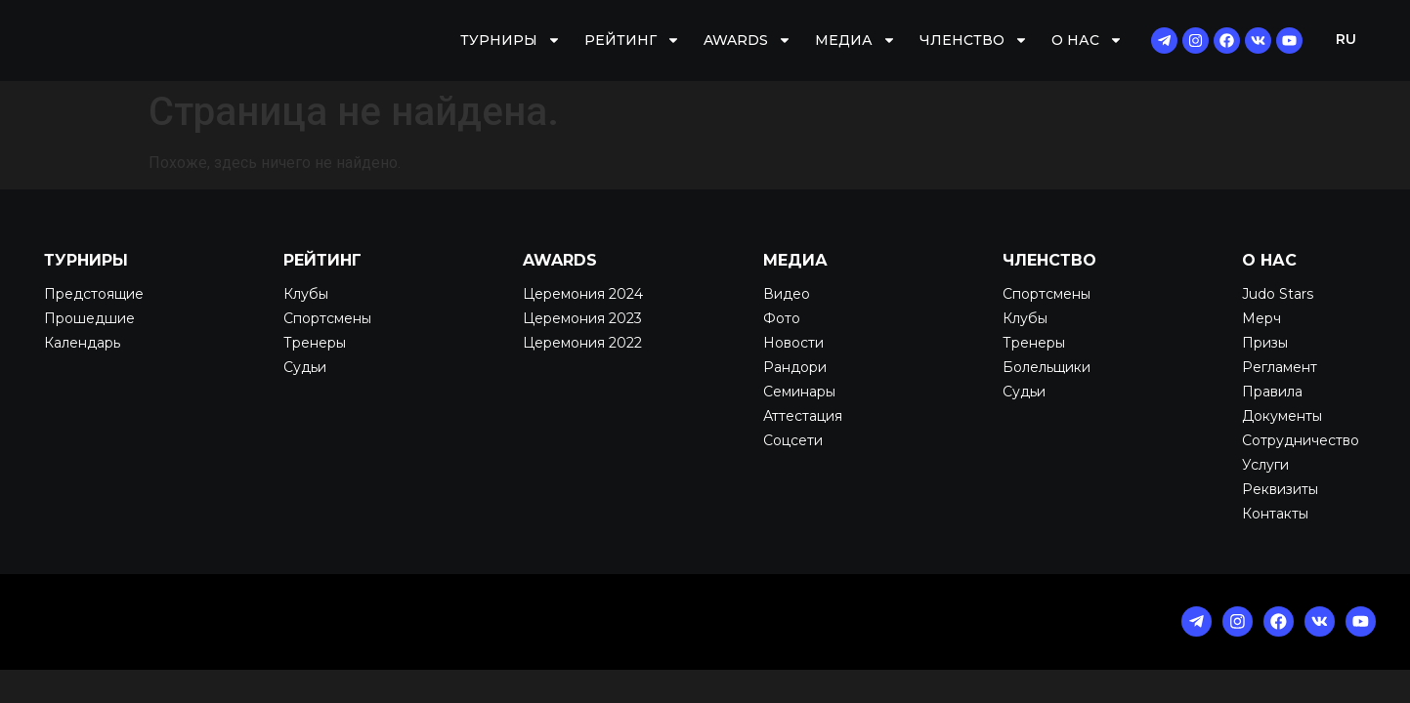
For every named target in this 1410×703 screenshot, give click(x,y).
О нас (1087, 40)
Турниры (510, 40)
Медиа (855, 40)
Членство (973, 40)
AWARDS (747, 40)
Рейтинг (632, 40)
